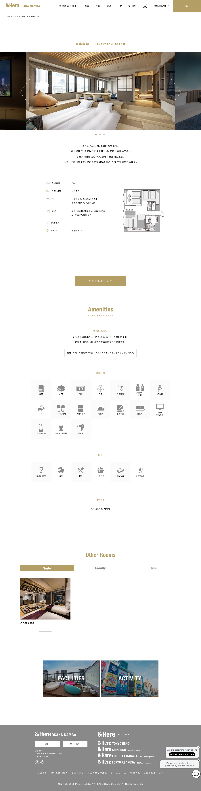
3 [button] (104, 135)
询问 (47, 743)
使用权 (132, 5)
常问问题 (75, 743)
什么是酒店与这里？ (68, 5)
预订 (187, 5)
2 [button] (100, 135)
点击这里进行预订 (100, 281)
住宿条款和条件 (59, 772)
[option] (100, 91)
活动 (109, 5)
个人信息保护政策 (97, 772)
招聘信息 (135, 772)
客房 (87, 5)
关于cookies (119, 772)
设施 (98, 5)
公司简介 (42, 772)
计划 (119, 5)
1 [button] (96, 135)
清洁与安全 (78, 772)
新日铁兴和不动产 (153, 772)
